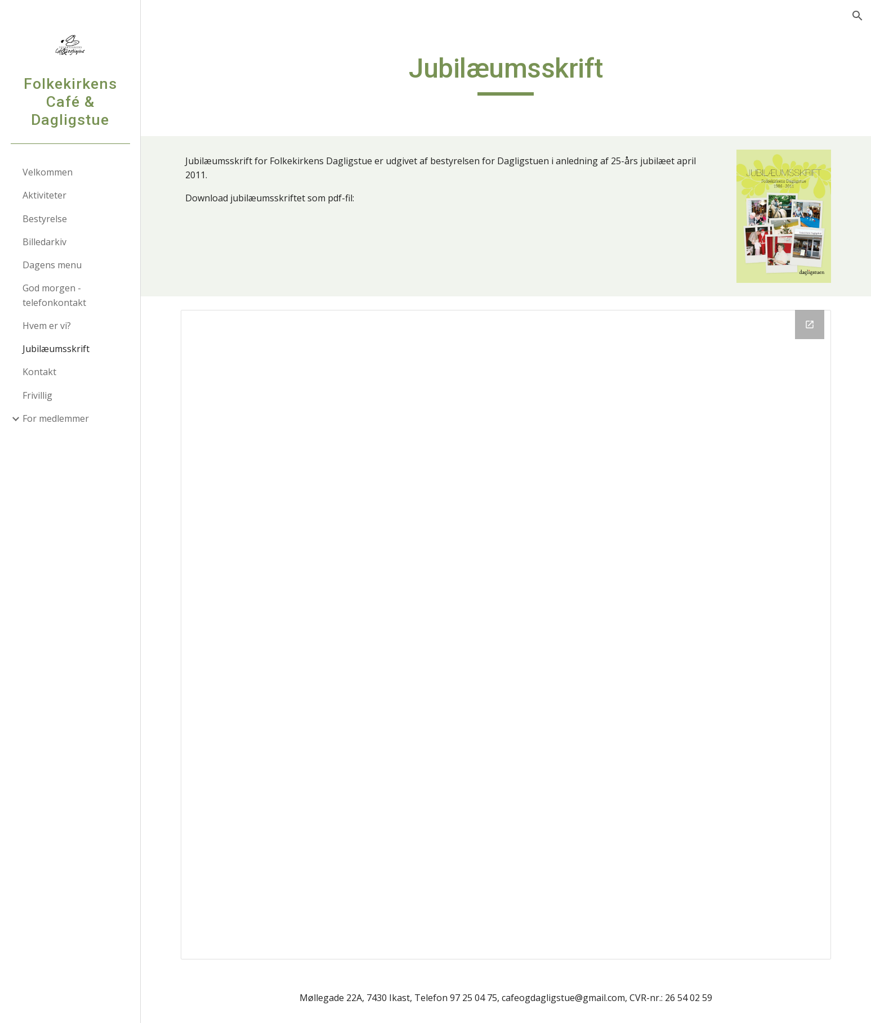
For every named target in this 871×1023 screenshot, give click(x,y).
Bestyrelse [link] (45, 219)
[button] (857, 15)
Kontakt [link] (39, 372)
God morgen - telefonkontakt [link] (54, 295)
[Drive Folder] (505, 634)
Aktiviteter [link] (44, 195)
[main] (506, 73)
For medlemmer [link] (56, 418)
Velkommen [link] (48, 172)
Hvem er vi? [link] (47, 325)
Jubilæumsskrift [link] (56, 348)
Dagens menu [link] (52, 265)
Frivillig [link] (37, 395)
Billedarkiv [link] (44, 242)
